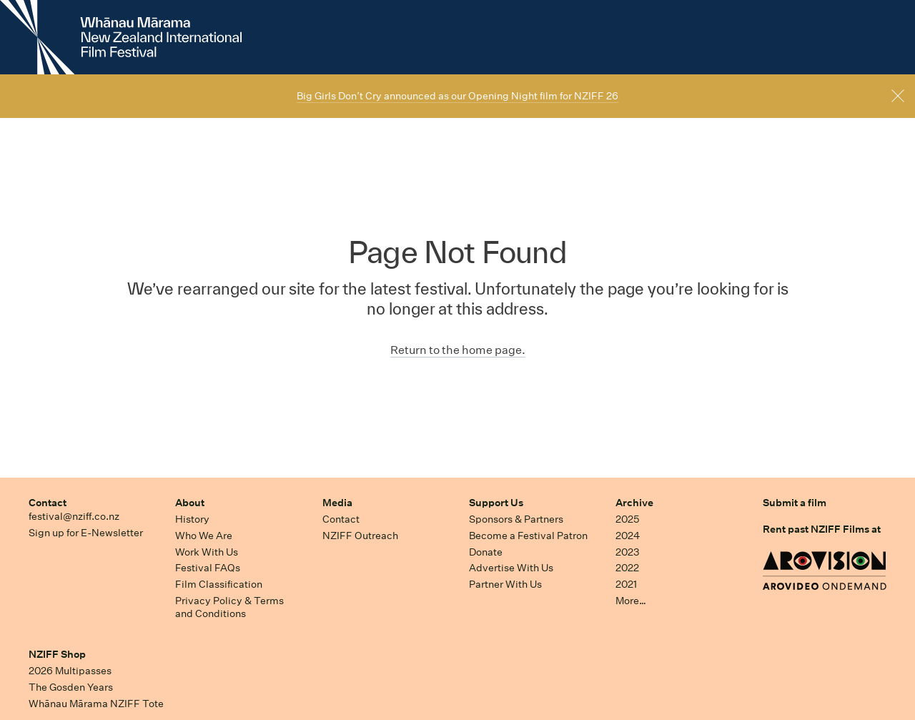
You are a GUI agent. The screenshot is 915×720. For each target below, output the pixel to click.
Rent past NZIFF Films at (822, 529)
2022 (627, 567)
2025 (627, 519)
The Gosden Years (71, 687)
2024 (627, 535)
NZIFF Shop (57, 654)
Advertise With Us (511, 567)
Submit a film (794, 502)
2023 (627, 552)
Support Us (496, 502)
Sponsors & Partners (516, 519)
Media (337, 502)
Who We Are (203, 535)
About (189, 502)
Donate (486, 552)
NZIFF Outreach (360, 535)
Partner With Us (505, 584)
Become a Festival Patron (528, 535)
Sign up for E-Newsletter (86, 532)
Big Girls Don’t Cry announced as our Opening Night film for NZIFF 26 (457, 95)
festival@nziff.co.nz (74, 516)
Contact (47, 502)
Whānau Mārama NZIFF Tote (96, 703)
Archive (634, 502)
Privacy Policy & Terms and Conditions (229, 607)
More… (630, 600)
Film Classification (218, 584)
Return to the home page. (457, 350)
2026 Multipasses (70, 670)
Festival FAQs (207, 567)
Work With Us (206, 552)
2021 (626, 584)
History (192, 519)
